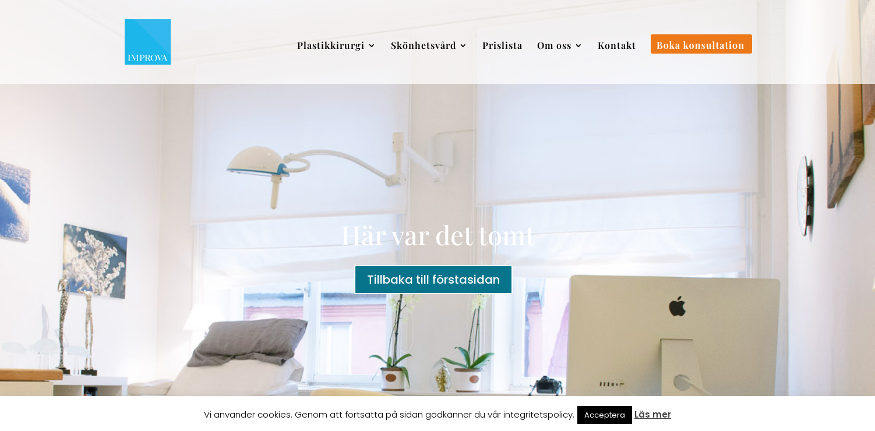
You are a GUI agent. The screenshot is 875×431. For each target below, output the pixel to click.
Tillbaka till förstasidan (433, 279)
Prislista (502, 46)
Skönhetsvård (423, 46)
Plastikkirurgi (331, 46)
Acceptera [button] (604, 415)
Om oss (554, 46)
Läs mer (652, 414)
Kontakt (617, 46)
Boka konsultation (701, 46)
